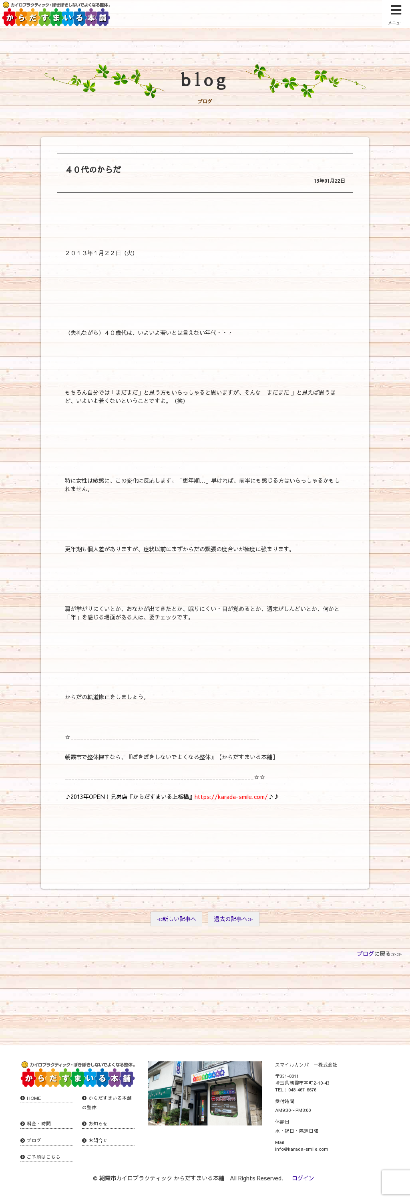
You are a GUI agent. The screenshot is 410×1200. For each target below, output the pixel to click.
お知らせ (98, 1123)
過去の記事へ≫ (233, 919)
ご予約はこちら (43, 1157)
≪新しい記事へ (176, 919)
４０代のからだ (93, 169)
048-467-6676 (302, 1089)
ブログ (365, 954)
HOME (34, 1098)
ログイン (303, 1178)
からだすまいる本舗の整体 (107, 1102)
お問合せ (98, 1140)
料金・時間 (39, 1123)
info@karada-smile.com (301, 1149)
